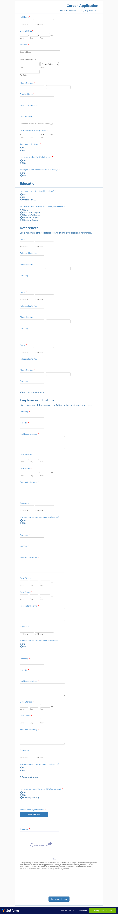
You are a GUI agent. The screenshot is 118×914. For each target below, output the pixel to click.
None (25, 210)
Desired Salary (27, 116)
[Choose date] (52, 35)
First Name (24, 24)
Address (24, 44)
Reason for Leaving (29, 482)
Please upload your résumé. (33, 809)
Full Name (25, 17)
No (24, 150)
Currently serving (31, 797)
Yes (24, 148)
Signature (25, 829)
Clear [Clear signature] (54, 859)
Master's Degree (31, 217)
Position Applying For (30, 105)
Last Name (39, 24)
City (21, 67)
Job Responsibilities (29, 434)
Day (31, 38)
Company (24, 275)
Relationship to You (28, 253)
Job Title (24, 423)
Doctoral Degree (30, 220)
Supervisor (24, 503)
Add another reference (33, 392)
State (42, 67)
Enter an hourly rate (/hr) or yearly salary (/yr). (36, 124)
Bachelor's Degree (31, 215)
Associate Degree (31, 212)
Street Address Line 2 (28, 60)
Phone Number (27, 83)
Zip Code (23, 75)
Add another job (30, 777)
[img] (39, 844)
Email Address (27, 94)
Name (23, 239)
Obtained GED (29, 200)
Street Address (25, 52)
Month (22, 38)
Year (41, 38)
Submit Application (59, 899)
